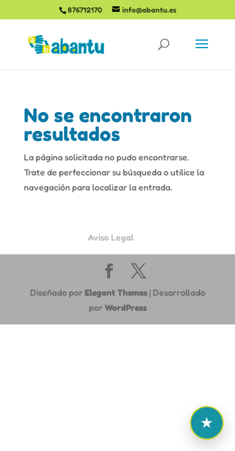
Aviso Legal (110, 237)
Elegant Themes (116, 292)
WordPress (126, 307)
